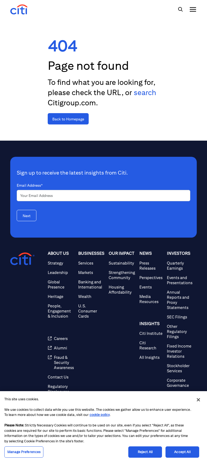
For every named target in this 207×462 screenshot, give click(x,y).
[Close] (198, 400)
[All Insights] (151, 357)
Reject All (145, 452)
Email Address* (30, 185)
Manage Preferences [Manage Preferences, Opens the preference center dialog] (23, 452)
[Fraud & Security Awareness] (61, 362)
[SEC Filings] (179, 316)
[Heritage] (61, 296)
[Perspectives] (151, 277)
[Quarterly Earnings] (179, 265)
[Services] (91, 263)
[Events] (151, 287)
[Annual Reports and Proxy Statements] (179, 300)
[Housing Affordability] (122, 289)
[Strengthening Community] (122, 275)
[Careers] (61, 338)
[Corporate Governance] (179, 383)
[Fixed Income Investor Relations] (179, 351)
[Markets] (91, 272)
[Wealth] (91, 296)
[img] (180, 9)
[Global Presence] (61, 284)
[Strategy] (61, 263)
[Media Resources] (151, 299)
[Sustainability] (122, 263)
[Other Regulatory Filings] (179, 331)
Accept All (182, 452)
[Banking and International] (91, 284)
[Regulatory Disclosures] (61, 389)
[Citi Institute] (151, 333)
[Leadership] (61, 272)
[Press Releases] (151, 265)
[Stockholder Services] (179, 368)
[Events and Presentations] (179, 280)
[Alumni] (61, 347)
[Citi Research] (151, 345)
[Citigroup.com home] (22, 259)
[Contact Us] (61, 377)
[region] (103, 426)
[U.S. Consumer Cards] (91, 311)
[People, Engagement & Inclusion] (61, 311)
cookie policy (99, 415)
